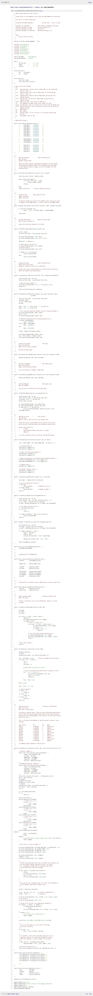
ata (42, 7)
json (90, 993)
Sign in (90, 2)
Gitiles (8, 993)
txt (87, 993)
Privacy (13, 993)
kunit (12, 7)
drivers (37, 7)
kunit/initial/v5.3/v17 (25, 7)
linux (16, 7)
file (40, 10)
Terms (17, 993)
